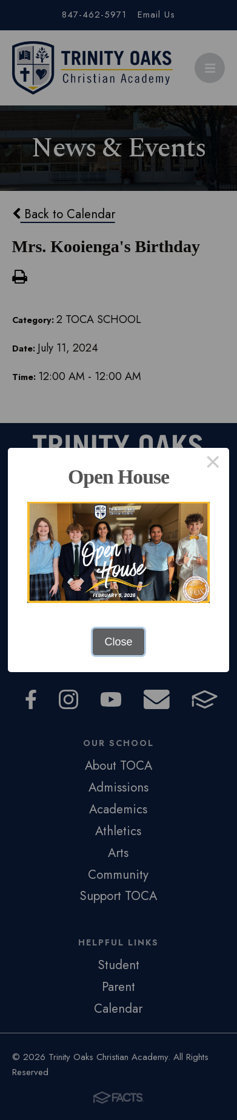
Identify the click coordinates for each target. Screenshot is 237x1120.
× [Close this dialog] (213, 464)
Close (118, 642)
